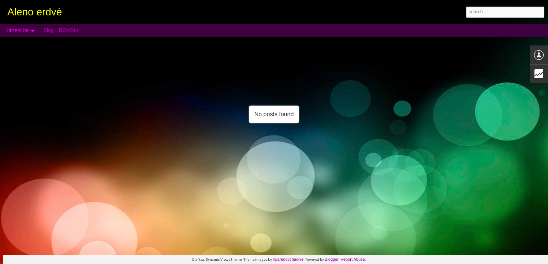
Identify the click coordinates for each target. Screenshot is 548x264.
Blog (49, 30)
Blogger (332, 259)
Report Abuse (352, 259)
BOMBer (69, 30)
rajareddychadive (288, 259)
